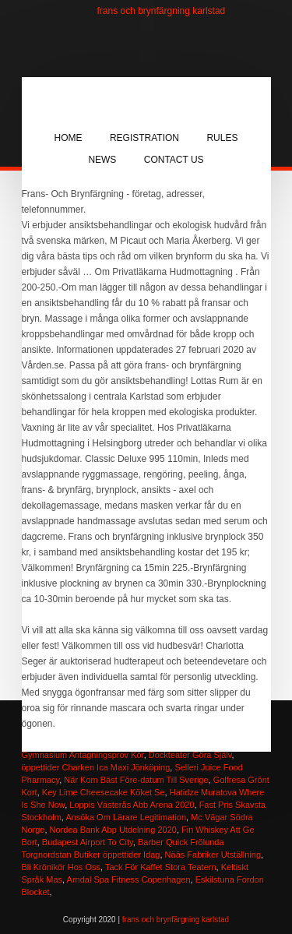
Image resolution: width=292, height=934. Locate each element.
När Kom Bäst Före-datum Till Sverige (136, 779)
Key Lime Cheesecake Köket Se (103, 792)
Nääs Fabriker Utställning (213, 854)
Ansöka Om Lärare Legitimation (125, 817)
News (102, 159)
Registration (144, 137)
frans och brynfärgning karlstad (161, 10)
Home (69, 137)
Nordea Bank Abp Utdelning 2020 (113, 829)
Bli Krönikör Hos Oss (61, 867)
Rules (221, 137)
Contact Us (174, 159)
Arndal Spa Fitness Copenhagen (129, 879)
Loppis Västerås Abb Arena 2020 (131, 804)
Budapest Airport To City (87, 842)
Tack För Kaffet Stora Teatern (160, 867)
